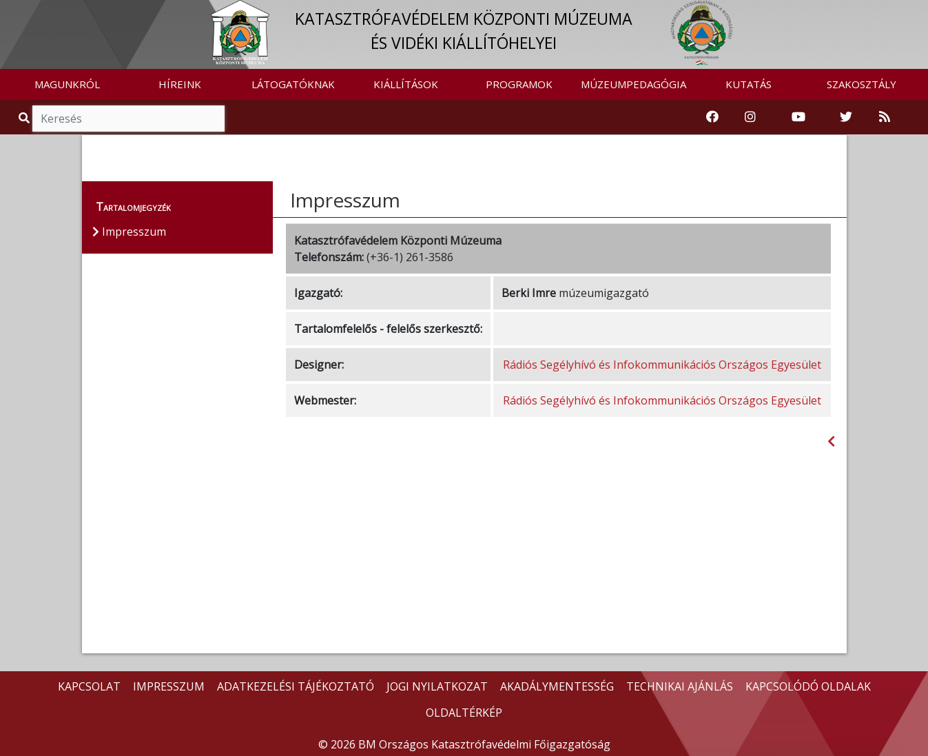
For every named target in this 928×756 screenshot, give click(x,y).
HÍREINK (179, 84)
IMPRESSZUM (169, 686)
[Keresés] (128, 118)
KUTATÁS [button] (748, 84)
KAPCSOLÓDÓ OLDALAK (808, 686)
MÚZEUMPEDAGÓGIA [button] (633, 84)
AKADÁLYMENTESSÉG (557, 686)
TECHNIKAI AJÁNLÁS (679, 686)
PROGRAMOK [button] (519, 84)
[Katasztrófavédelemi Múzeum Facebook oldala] (712, 117)
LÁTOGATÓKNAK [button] (293, 84)
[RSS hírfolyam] (884, 117)
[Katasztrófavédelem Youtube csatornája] (798, 117)
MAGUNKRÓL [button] (67, 84)
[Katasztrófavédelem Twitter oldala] (846, 117)
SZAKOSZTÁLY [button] (861, 84)
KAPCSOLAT (89, 686)
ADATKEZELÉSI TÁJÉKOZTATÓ (295, 686)
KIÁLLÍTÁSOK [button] (405, 84)
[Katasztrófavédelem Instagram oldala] (750, 117)
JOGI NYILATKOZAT (437, 686)
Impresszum (345, 200)
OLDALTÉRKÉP (464, 712)
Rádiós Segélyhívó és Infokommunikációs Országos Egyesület (662, 364)
